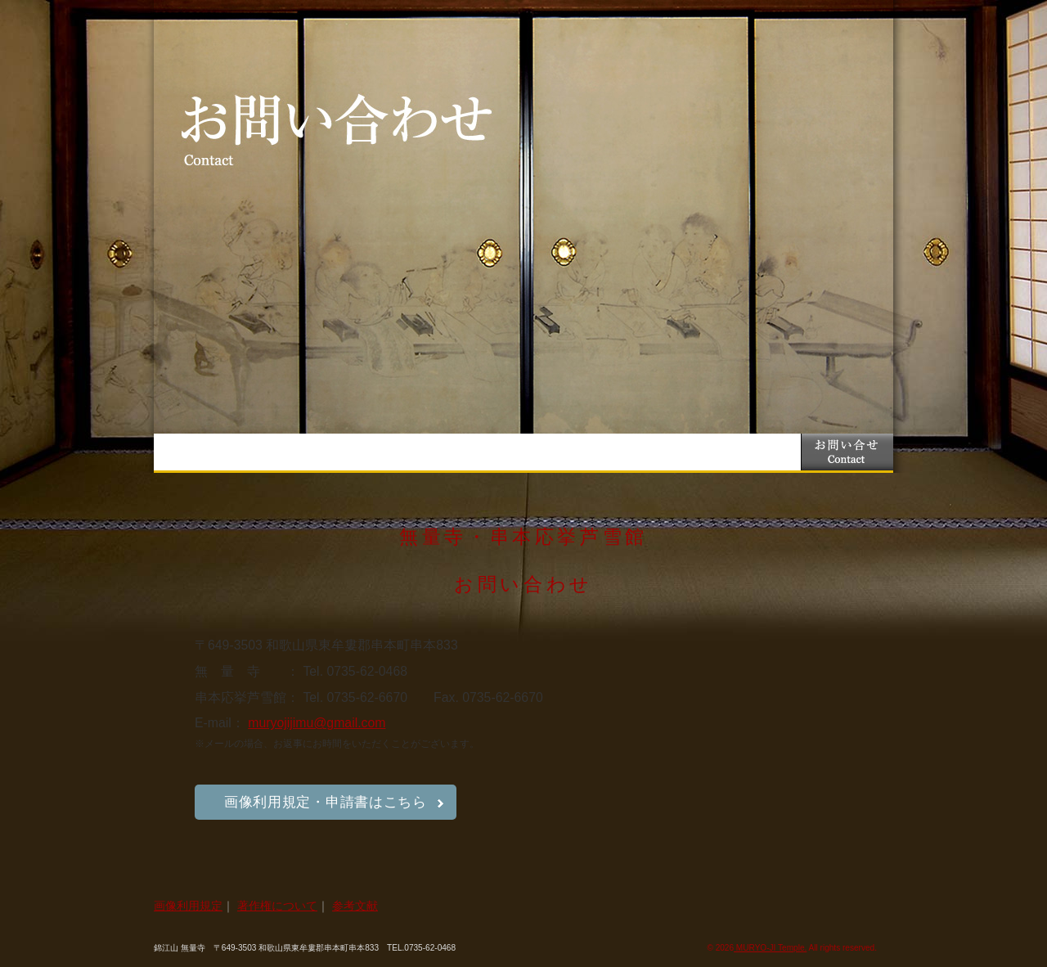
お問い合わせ (847, 452)
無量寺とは (385, 452)
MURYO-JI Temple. (770, 947)
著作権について (277, 905)
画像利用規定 (188, 905)
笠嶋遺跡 (570, 452)
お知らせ (292, 452)
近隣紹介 (754, 452)
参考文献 (355, 905)
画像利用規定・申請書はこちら (325, 802)
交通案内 (662, 452)
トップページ (200, 452)
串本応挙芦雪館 (477, 452)
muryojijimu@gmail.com (316, 723)
